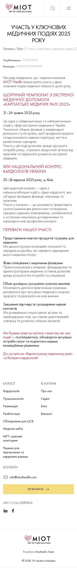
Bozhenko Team (45, 552)
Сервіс (45, 398)
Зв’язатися (39, 489)
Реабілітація (11, 414)
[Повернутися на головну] (19, 8)
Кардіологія (11, 391)
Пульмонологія (13, 398)
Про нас (46, 391)
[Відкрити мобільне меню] (69, 8)
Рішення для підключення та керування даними (15, 452)
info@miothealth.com (20, 477)
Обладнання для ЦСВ (18, 421)
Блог (44, 406)
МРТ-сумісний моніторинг (12, 438)
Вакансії (46, 414)
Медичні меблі (13, 428)
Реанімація (10, 406)
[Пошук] (52, 8)
